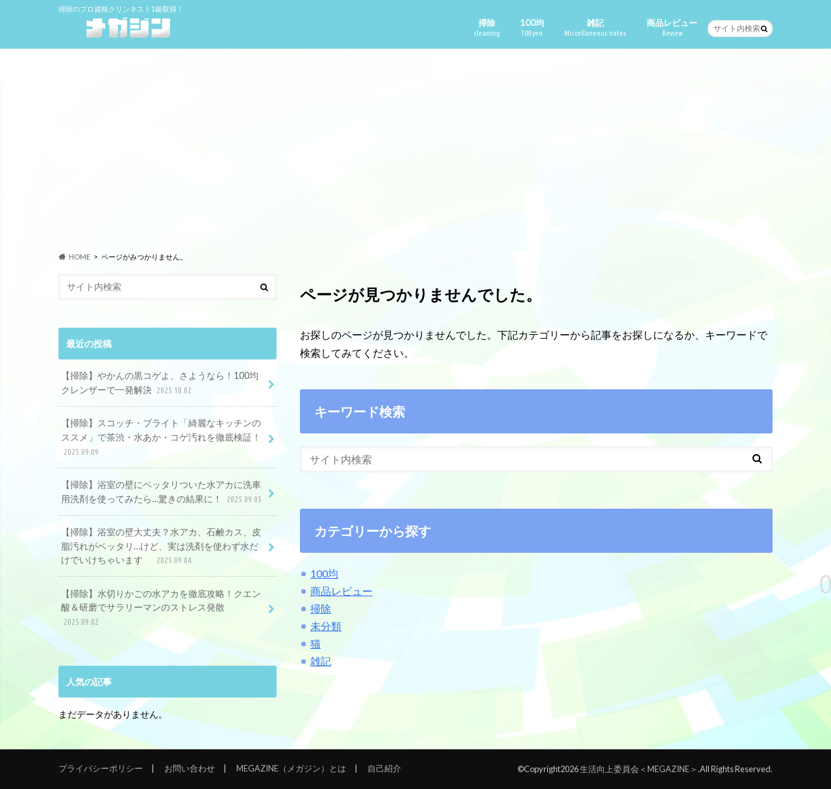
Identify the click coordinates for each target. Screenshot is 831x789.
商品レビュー (672, 28)
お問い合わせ (189, 768)
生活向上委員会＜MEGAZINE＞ (639, 769)
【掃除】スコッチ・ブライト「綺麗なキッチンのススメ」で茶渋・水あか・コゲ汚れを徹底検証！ (161, 437)
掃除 (487, 28)
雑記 (595, 28)
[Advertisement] (415, 150)
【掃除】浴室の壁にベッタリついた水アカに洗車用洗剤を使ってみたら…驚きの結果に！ (162, 492)
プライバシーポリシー (100, 768)
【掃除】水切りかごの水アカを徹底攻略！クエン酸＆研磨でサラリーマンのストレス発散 (161, 608)
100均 (532, 28)
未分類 (325, 626)
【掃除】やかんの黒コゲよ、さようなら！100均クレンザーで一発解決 (159, 383)
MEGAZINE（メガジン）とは (291, 768)
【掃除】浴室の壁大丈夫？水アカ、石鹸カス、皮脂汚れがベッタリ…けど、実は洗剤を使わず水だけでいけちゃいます (161, 546)
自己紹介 (384, 768)
